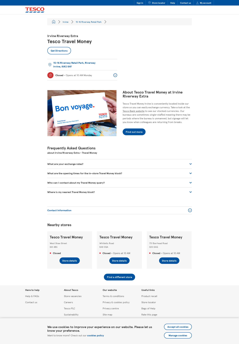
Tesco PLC (69, 308)
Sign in (140, 2)
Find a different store (119, 277)
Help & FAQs (32, 296)
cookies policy (95, 335)
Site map (107, 314)
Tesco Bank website (133, 111)
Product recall (149, 296)
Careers (68, 302)
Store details (69, 260)
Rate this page (149, 314)
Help (172, 2)
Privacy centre (111, 308)
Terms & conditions (113, 296)
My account (203, 2)
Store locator (156, 2)
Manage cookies (178, 335)
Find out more (134, 132)
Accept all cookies (177, 326)
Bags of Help (148, 308)
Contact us (185, 2)
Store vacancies (73, 296)
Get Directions (57, 49)
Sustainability (71, 314)
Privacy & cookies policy (116, 302)
